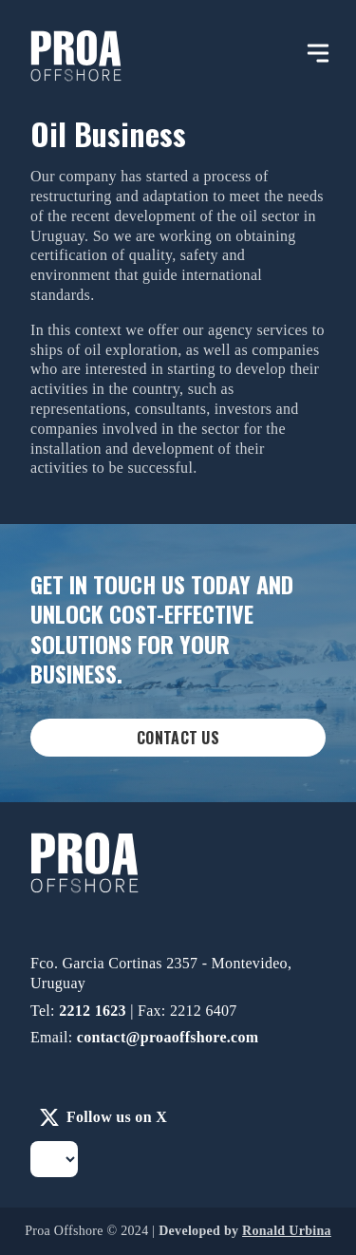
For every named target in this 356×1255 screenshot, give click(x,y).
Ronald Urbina (286, 1231)
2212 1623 (94, 1010)
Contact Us (178, 737)
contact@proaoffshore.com (168, 1037)
